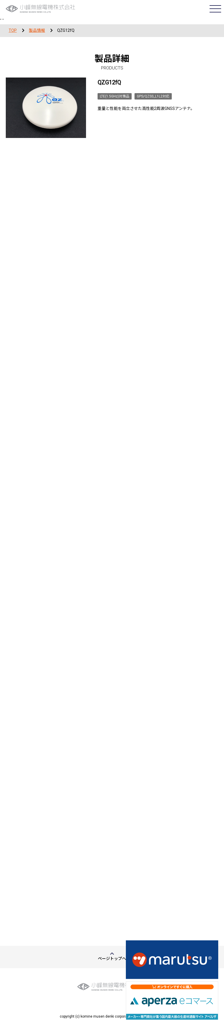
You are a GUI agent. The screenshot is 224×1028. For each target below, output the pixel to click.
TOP (13, 30)
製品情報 (37, 30)
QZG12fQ (65, 30)
